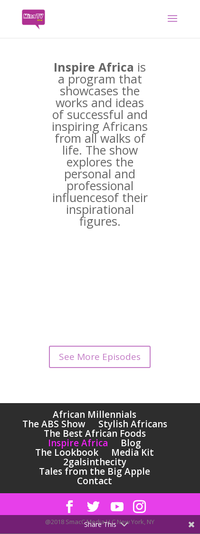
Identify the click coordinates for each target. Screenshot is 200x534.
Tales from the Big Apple (94, 471)
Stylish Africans (132, 424)
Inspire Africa (78, 443)
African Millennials (94, 414)
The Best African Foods (95, 433)
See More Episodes (100, 356)
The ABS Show (54, 424)
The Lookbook (66, 452)
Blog (131, 443)
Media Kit (132, 452)
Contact (94, 481)
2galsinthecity (94, 462)
